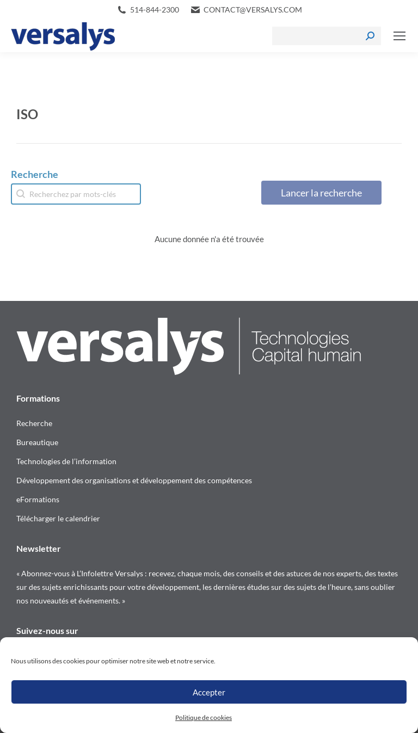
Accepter (209, 692)
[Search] (326, 36)
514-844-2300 (154, 9)
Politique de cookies (203, 717)
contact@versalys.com (253, 9)
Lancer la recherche (321, 193)
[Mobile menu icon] (399, 36)
